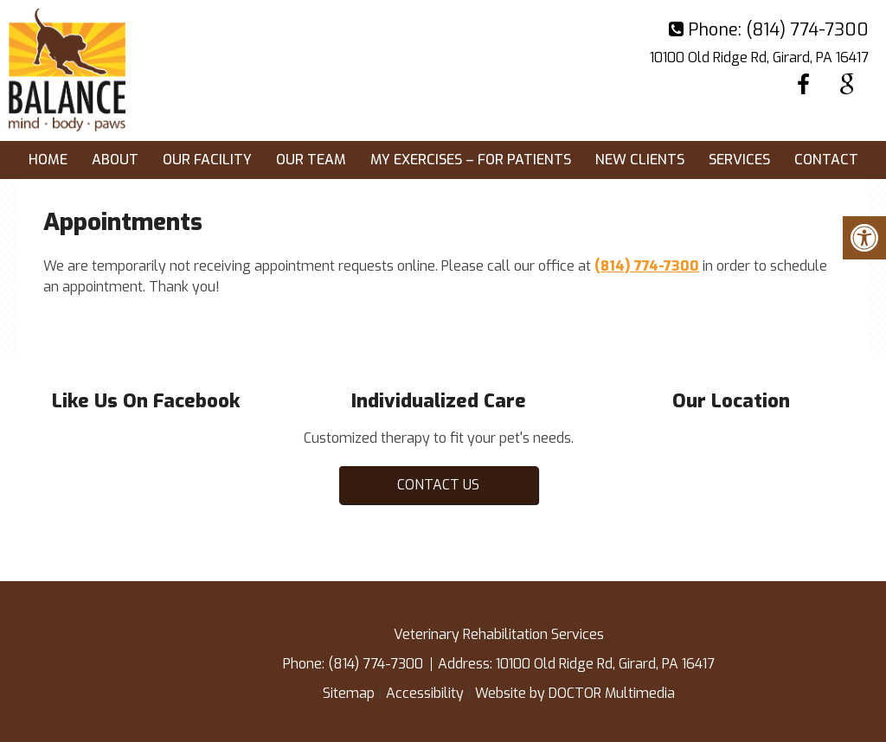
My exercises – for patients (470, 159)
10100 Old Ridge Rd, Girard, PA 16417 (759, 57)
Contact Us (438, 485)
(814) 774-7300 (807, 30)
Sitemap (349, 693)
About (115, 159)
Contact (826, 159)
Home (48, 159)
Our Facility (207, 159)
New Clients (639, 159)
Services (739, 159)
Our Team (311, 159)
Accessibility (425, 693)
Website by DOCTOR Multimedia (575, 693)
